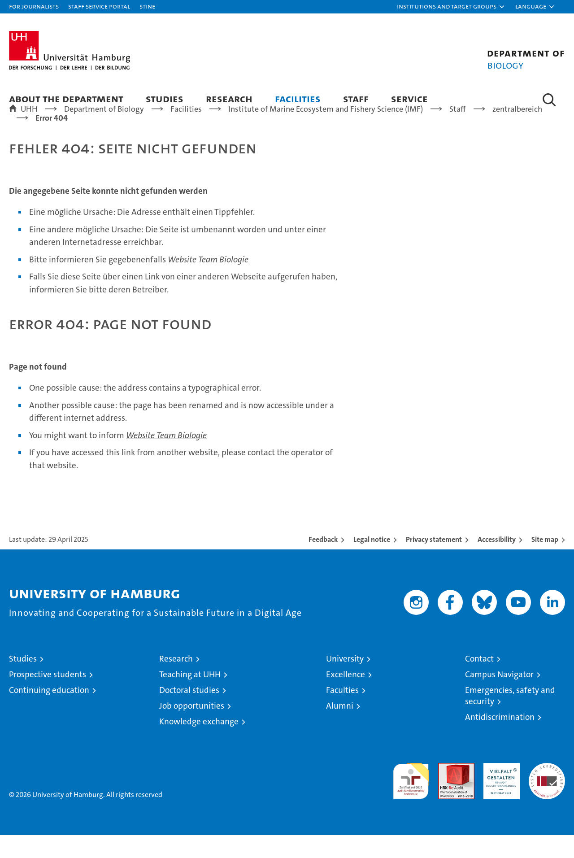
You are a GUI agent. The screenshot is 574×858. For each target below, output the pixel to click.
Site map (544, 562)
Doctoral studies (189, 713)
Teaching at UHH (190, 697)
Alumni (339, 728)
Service (409, 98)
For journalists (34, 6)
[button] (451, 6)
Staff (356, 98)
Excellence (345, 697)
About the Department (66, 98)
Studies (164, 98)
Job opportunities (191, 728)
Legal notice (371, 562)
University (345, 681)
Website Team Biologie (208, 282)
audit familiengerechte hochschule (411, 800)
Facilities (298, 98)
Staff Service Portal (99, 6)
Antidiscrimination (500, 739)
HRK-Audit (499, 790)
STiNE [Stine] (147, 6)
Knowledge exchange (199, 744)
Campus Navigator (499, 697)
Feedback (323, 562)
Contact (479, 681)
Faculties (342, 713)
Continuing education (49, 713)
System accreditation (547, 795)
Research (229, 98)
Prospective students (47, 697)
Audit (446, 790)
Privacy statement (434, 562)
